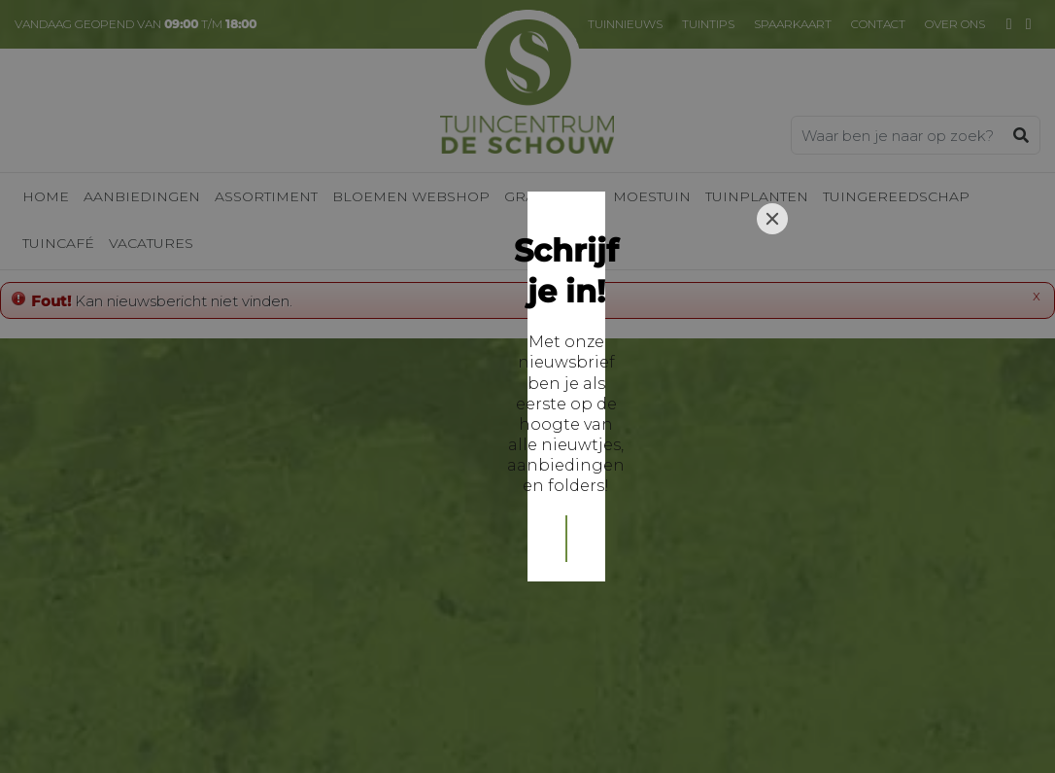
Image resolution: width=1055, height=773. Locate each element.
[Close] (772, 249)
